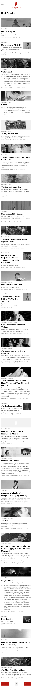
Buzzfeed (12, 563)
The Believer (12, 116)
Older (26, 683)
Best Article (4, 29)
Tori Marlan (4, 678)
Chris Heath (4, 248)
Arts (9, 294)
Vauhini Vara (4, 116)
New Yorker (12, 289)
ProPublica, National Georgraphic (20, 442)
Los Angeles (12, 398)
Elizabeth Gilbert (5, 414)
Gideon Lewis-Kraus (6, 651)
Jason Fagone (5, 195)
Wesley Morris (5, 53)
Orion (11, 623)
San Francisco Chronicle (16, 195)
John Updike (4, 289)
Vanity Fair (12, 267)
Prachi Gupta (4, 222)
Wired (11, 169)
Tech (9, 102)
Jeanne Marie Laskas (7, 87)
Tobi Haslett (4, 611)
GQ (14, 87)
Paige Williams (5, 333)
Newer (6, 683)
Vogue (10, 37)
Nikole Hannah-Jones (7, 501)
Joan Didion (4, 37)
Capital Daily (11, 678)
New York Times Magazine (17, 53)
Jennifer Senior (5, 139)
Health (10, 252)
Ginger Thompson (6, 442)
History (10, 131)
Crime (10, 155)
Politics (15, 322)
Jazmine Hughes (5, 306)
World (9, 429)
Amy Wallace (4, 398)
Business (10, 236)
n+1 (9, 611)
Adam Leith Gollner (6, 363)
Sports (10, 282)
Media (10, 348)
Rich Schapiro (5, 169)
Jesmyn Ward (4, 267)
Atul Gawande (5, 528)
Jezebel (11, 222)
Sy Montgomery (5, 623)
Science (10, 378)
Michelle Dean (5, 563)
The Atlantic (13, 139)
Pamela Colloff (5, 475)
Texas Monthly (13, 475)
